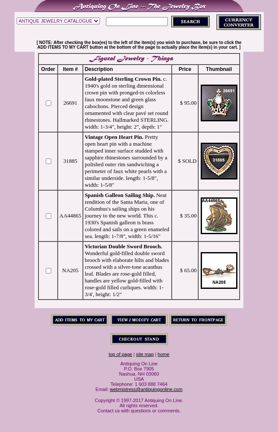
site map (145, 354)
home (164, 354)
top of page (120, 354)
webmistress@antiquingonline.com (146, 389)
